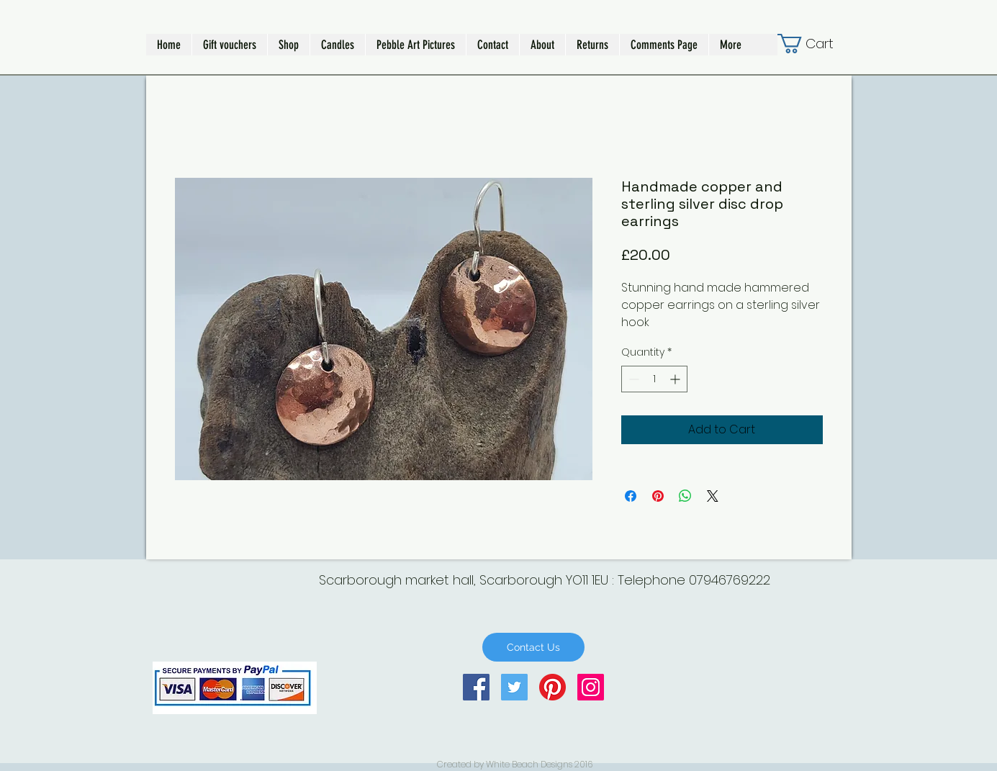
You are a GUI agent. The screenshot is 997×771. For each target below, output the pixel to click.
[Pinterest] (552, 687)
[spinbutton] (654, 379)
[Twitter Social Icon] (514, 687)
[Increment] (676, 379)
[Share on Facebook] (630, 496)
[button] (288, 44)
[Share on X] (712, 496)
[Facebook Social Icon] (476, 687)
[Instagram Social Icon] (590, 687)
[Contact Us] (533, 647)
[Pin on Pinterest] (658, 496)
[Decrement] (632, 379)
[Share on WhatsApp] (685, 496)
